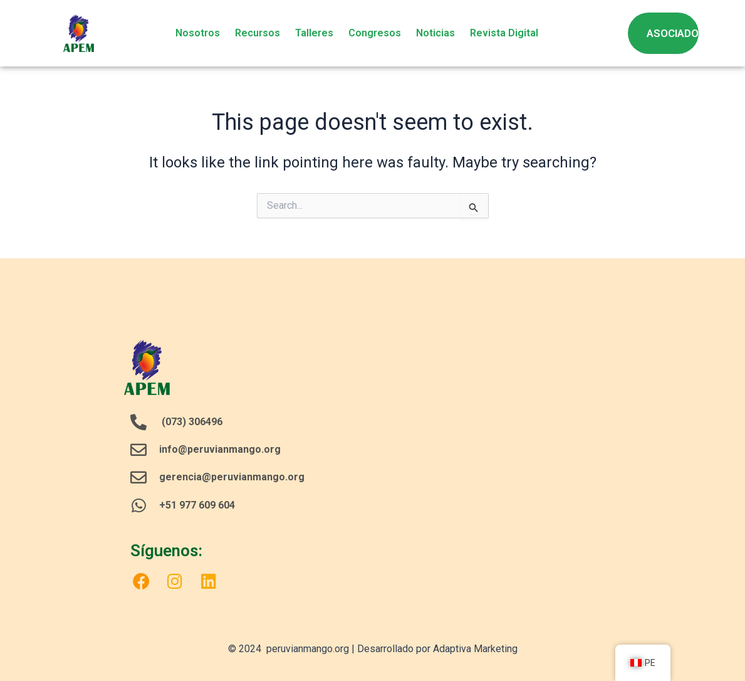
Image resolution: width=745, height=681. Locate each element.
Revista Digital (504, 33)
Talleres (314, 33)
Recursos (257, 33)
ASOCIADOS (676, 33)
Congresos (374, 33)
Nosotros (197, 33)
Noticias (435, 33)
